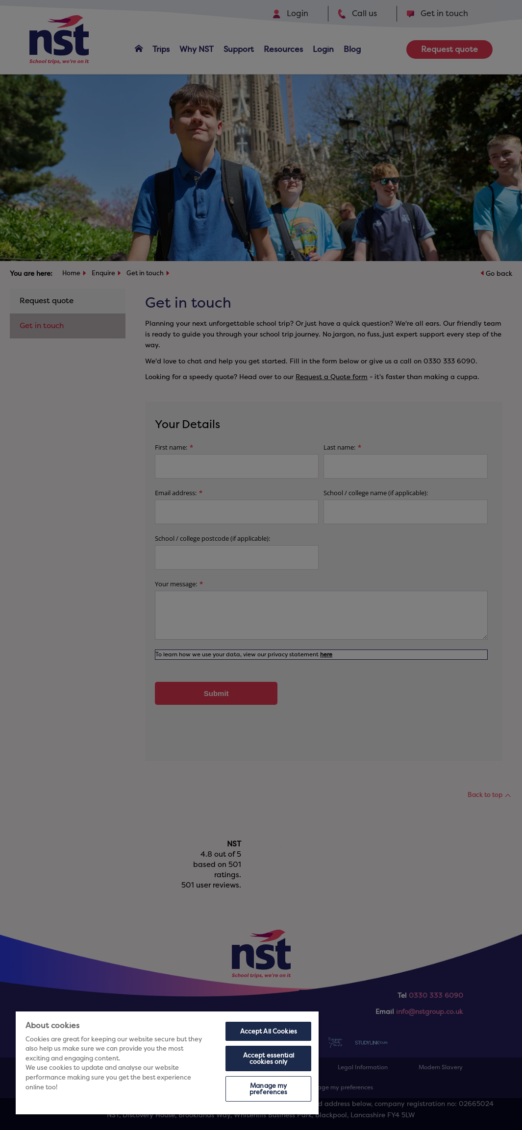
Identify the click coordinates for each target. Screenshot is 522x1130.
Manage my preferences (268, 1089)
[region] (167, 1062)
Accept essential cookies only (268, 1058)
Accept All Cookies (268, 1031)
